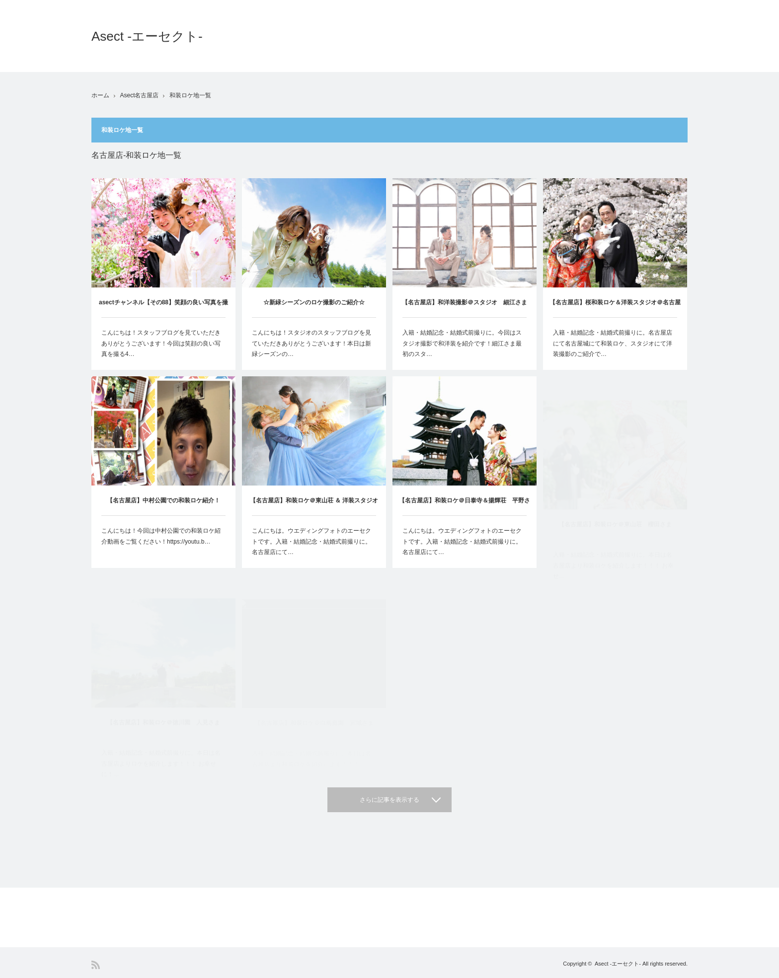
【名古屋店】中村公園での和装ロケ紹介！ (163, 512)
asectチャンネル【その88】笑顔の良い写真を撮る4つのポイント (163, 308)
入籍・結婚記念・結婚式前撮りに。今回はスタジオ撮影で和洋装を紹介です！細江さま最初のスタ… (462, 344)
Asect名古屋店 (139, 95)
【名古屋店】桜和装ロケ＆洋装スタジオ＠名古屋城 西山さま (615, 312)
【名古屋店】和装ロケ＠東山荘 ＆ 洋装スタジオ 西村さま (317, 529)
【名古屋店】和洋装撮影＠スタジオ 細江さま (464, 303)
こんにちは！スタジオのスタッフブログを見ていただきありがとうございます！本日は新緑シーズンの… (311, 343)
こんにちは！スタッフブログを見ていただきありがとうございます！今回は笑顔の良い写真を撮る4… (161, 343)
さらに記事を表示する (389, 799)
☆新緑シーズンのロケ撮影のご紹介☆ (314, 302)
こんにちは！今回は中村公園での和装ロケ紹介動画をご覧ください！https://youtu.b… (161, 548)
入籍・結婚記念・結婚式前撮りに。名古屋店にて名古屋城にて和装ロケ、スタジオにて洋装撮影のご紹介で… (612, 347)
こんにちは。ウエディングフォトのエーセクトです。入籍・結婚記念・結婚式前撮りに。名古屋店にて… (311, 565)
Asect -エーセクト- (147, 36)
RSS (95, 965)
